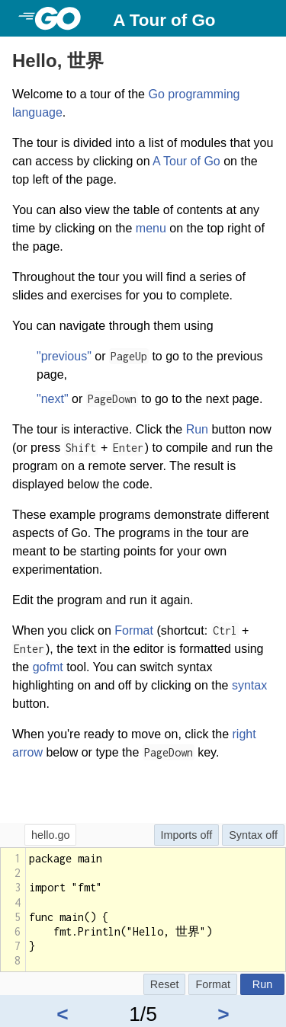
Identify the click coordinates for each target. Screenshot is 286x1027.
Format (133, 630)
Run (197, 429)
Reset (164, 984)
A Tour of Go (164, 20)
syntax (249, 685)
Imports (179, 835)
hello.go (50, 835)
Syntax (245, 835)
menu (151, 228)
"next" (53, 398)
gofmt (48, 667)
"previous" (64, 356)
